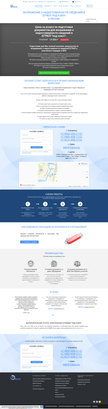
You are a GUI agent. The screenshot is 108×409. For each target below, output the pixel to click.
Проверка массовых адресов (62, 381)
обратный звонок (50, 197)
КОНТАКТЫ (95, 406)
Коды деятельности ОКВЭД (62, 383)
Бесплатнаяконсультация (39, 5)
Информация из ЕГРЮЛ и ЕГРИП (63, 378)
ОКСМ (56, 392)
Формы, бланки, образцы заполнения (42, 378)
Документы (48, 6)
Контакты (78, 6)
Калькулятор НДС (59, 394)
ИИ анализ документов (38, 389)
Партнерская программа (84, 380)
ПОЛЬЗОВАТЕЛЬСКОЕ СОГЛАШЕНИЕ (83, 406)
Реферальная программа (84, 382)
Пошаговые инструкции (38, 381)
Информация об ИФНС (60, 385)
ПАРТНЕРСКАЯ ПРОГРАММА (51, 406)
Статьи (72, 6)
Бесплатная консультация (54, 73)
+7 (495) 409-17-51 (41, 1)
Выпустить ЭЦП (82, 384)
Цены (55, 6)
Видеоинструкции (37, 383)
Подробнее (29, 408)
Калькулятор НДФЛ (60, 396)
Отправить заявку (29, 242)
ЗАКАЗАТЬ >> (79, 328)
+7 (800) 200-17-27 (31, 1)
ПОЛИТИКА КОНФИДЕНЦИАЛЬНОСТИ (66, 406)
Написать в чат (65, 1)
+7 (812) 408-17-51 (51, 1)
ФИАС (56, 390)
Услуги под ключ (63, 6)
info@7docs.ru (78, 1)
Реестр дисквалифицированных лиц (64, 387)
